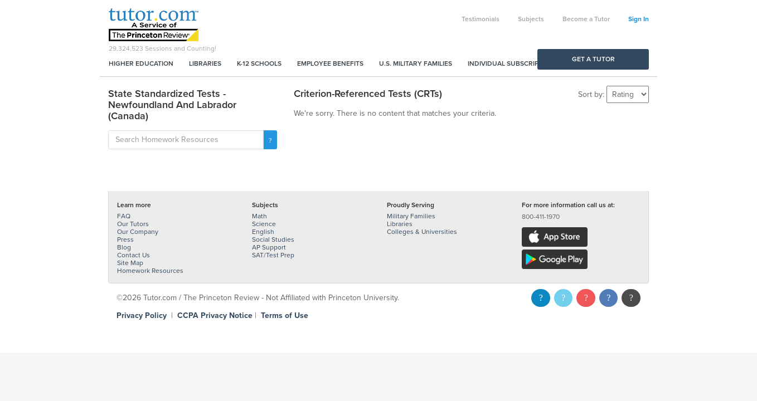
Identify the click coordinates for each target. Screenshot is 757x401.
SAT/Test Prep (273, 255)
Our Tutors (133, 224)
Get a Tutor (593, 59)
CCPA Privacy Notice (215, 315)
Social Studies (273, 239)
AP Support (269, 247)
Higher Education (141, 63)
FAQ (123, 216)
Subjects (531, 19)
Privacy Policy (142, 315)
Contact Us (133, 255)
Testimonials (480, 19)
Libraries (205, 63)
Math (259, 216)
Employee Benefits (330, 63)
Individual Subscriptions (513, 63)
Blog (124, 247)
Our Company (137, 232)
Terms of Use (284, 315)
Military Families (411, 216)
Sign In (638, 19)
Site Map (130, 263)
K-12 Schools (259, 63)
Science (264, 224)
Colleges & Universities (422, 232)
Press (125, 239)
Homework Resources (150, 271)
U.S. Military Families (415, 63)
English (263, 232)
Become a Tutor (586, 19)
